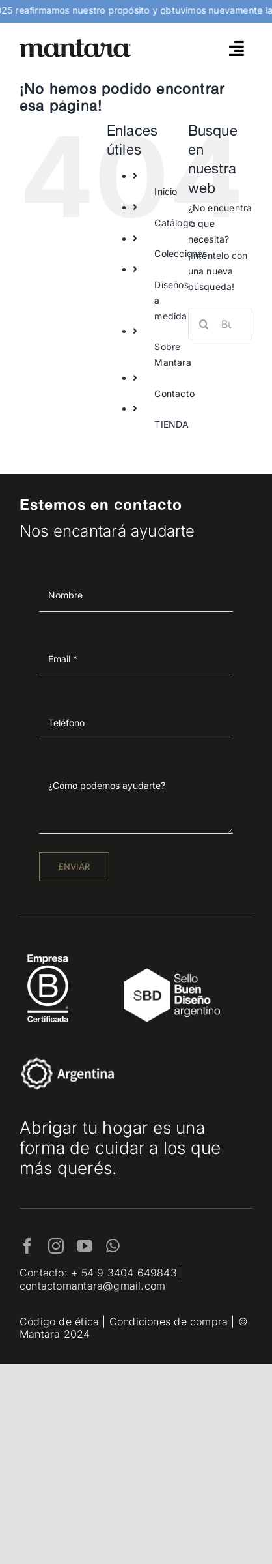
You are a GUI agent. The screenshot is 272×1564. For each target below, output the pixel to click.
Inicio (165, 191)
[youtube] (84, 1246)
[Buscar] (204, 324)
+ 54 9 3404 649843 (124, 1272)
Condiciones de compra (168, 1321)
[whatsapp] (113, 1246)
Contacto (174, 393)
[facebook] (27, 1246)
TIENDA (171, 424)
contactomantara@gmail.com (92, 1285)
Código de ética (59, 1321)
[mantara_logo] (75, 43)
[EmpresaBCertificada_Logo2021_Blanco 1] (48, 950)
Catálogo (174, 222)
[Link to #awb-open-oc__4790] (236, 48)
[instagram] (56, 1246)
